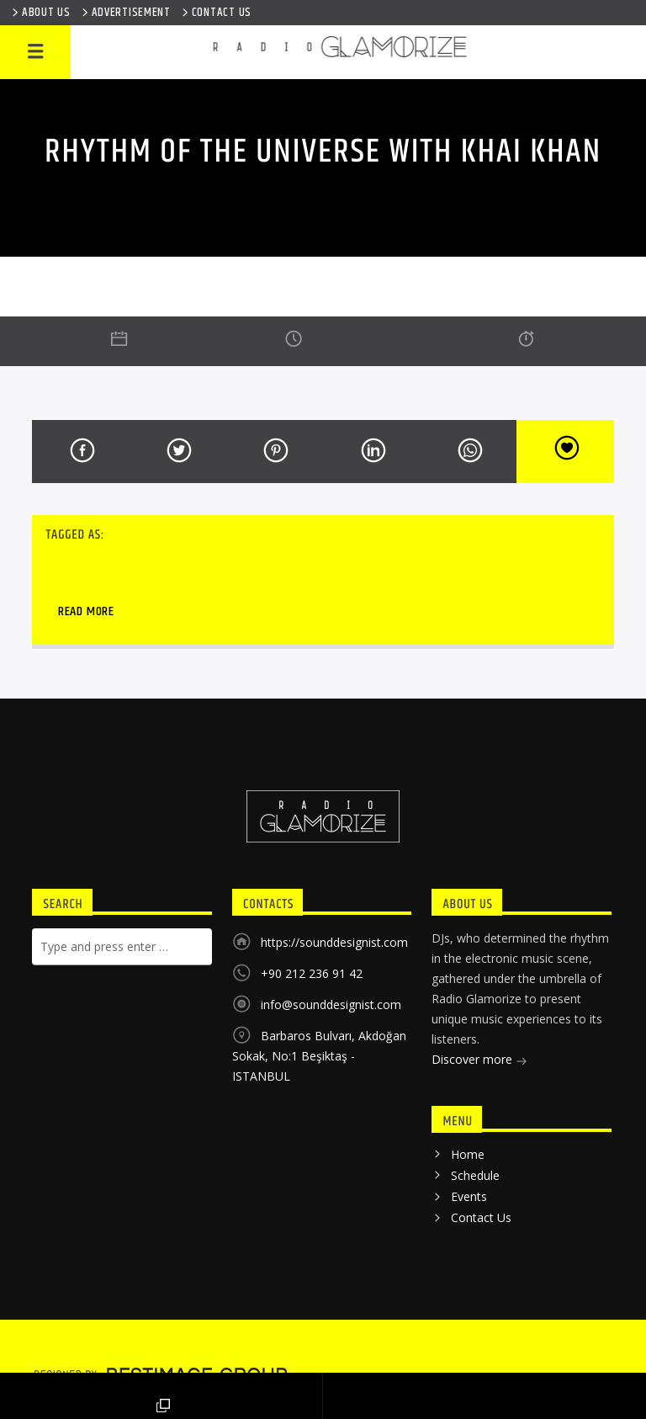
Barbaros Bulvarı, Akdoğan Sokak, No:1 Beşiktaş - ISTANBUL (319, 1056)
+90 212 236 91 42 (312, 973)
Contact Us (481, 1217)
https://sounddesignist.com (334, 942)
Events (469, 1196)
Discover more (479, 1061)
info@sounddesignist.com (331, 1004)
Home (467, 1154)
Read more (86, 611)
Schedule (475, 1175)
